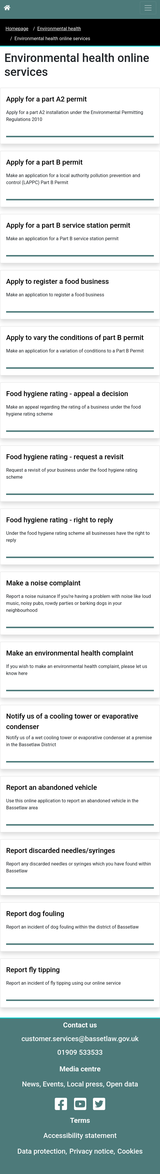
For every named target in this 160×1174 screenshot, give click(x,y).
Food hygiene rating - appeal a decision (67, 394)
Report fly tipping (33, 970)
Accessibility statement (80, 1136)
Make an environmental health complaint (69, 653)
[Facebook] (61, 1107)
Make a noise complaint (43, 583)
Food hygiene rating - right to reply (59, 520)
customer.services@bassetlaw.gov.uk (79, 1039)
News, (31, 1084)
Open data (122, 1084)
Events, (54, 1084)
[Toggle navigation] (148, 7)
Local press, (85, 1084)
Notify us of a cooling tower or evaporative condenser (72, 721)
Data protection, (42, 1151)
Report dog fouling (35, 914)
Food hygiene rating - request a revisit (65, 457)
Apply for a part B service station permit (68, 225)
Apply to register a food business (57, 281)
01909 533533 (80, 1052)
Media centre (80, 1069)
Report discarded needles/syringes (60, 851)
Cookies (130, 1151)
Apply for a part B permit (44, 162)
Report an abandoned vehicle (51, 787)
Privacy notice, (92, 1151)
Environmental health (59, 28)
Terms (80, 1120)
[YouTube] (80, 1107)
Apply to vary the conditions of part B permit (75, 338)
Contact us (80, 1025)
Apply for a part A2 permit (46, 99)
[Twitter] (99, 1107)
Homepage (17, 28)
